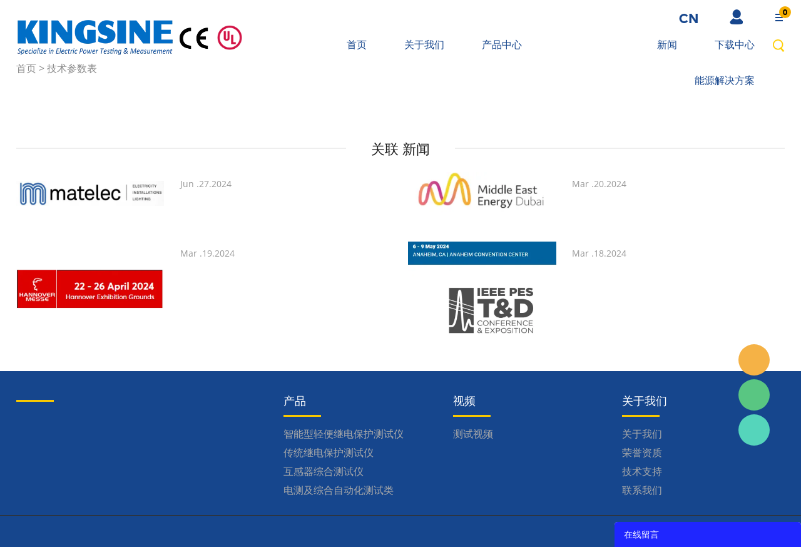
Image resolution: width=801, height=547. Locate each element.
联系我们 (642, 490)
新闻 (667, 44)
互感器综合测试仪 (323, 471)
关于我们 (424, 44)
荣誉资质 (642, 452)
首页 (357, 44)
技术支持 (642, 471)
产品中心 (502, 44)
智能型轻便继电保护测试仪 (343, 434)
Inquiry (754, 360)
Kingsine (754, 430)
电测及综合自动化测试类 (338, 490)
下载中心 (735, 44)
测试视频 (473, 434)
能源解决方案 (725, 80)
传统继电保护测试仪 (328, 452)
